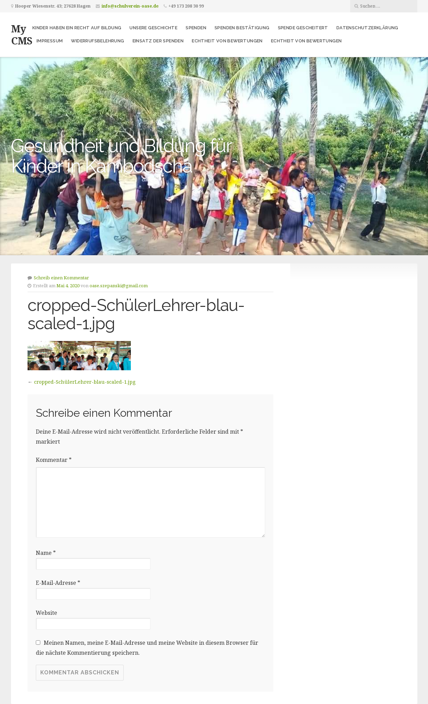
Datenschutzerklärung (367, 27)
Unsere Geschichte (153, 27)
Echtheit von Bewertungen (227, 40)
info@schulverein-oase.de (130, 6)
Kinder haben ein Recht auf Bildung (77, 27)
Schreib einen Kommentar (61, 278)
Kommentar (54, 460)
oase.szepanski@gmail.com (119, 285)
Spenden (196, 27)
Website (46, 613)
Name (46, 553)
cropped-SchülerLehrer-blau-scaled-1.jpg (84, 382)
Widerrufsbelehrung (97, 40)
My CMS (21, 34)
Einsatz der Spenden (158, 40)
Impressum (49, 40)
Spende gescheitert (303, 27)
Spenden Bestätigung (242, 27)
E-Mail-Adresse (58, 583)
